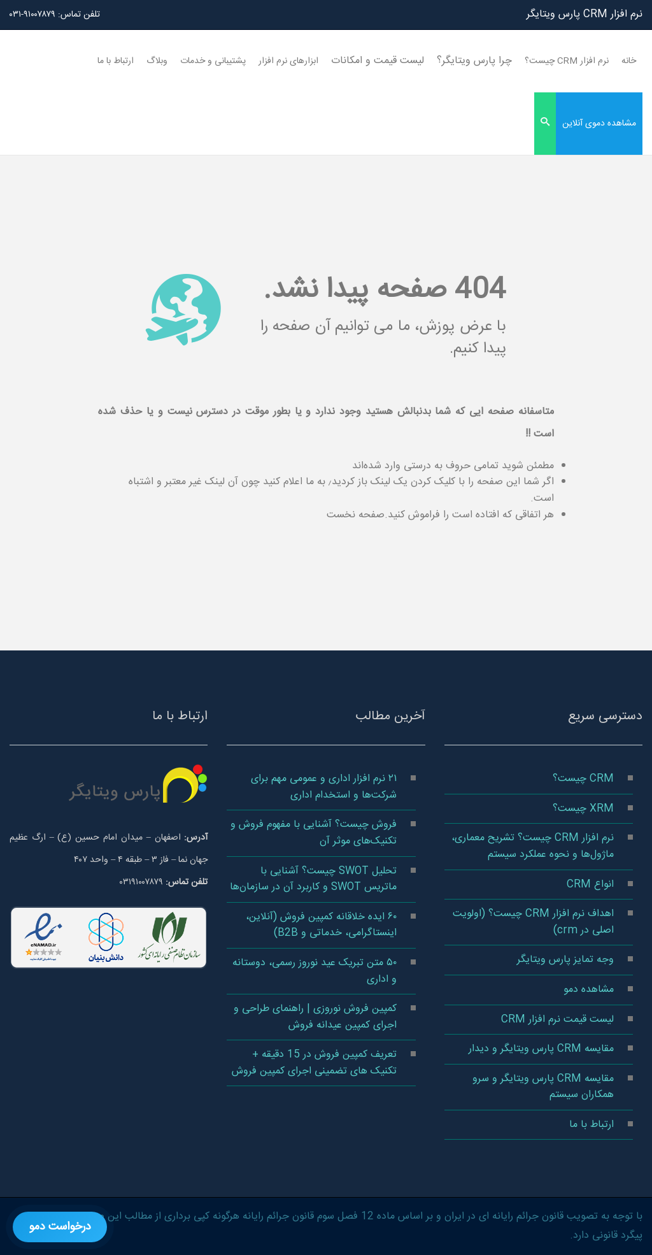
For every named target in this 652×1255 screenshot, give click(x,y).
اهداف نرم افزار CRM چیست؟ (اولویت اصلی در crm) (533, 922)
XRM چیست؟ (583, 808)
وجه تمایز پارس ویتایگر (565, 959)
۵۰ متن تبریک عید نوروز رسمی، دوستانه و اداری (314, 971)
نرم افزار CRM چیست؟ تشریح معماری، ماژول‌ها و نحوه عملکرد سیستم (532, 846)
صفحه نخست (356, 515)
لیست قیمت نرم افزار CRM (557, 1019)
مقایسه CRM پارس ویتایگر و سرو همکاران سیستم (543, 1087)
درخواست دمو (60, 1227)
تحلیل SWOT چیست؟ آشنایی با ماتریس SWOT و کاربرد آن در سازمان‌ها (313, 879)
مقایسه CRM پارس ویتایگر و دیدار (541, 1049)
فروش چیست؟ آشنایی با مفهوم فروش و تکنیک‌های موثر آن (313, 833)
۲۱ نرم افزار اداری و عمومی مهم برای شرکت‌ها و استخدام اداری (324, 787)
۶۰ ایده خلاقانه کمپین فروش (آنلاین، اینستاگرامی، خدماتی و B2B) (321, 925)
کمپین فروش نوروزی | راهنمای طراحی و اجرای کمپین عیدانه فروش (315, 1017)
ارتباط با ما (591, 1124)
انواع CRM (590, 884)
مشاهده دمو (588, 989)
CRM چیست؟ (583, 778)
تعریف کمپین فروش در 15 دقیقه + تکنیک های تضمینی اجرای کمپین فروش (314, 1063)
